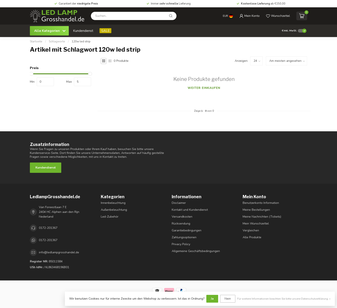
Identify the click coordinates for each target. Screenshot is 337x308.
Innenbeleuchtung (113, 203)
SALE (105, 30)
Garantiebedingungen (186, 230)
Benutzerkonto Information (261, 203)
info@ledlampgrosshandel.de (59, 252)
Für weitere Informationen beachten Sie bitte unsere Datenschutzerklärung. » (284, 298)
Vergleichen (251, 230)
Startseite (36, 41)
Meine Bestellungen (256, 210)
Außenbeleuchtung (114, 210)
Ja (212, 299)
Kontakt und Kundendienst (190, 210)
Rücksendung (181, 223)
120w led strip (81, 41)
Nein (228, 299)
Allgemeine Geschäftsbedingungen (196, 251)
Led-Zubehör (109, 217)
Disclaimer (179, 203)
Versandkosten (182, 217)
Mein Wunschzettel (256, 223)
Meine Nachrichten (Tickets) (262, 217)
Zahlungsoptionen (184, 237)
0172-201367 (48, 228)
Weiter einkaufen (204, 88)
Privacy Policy (181, 244)
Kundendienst (83, 30)
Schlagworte (57, 41)
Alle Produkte (252, 237)
